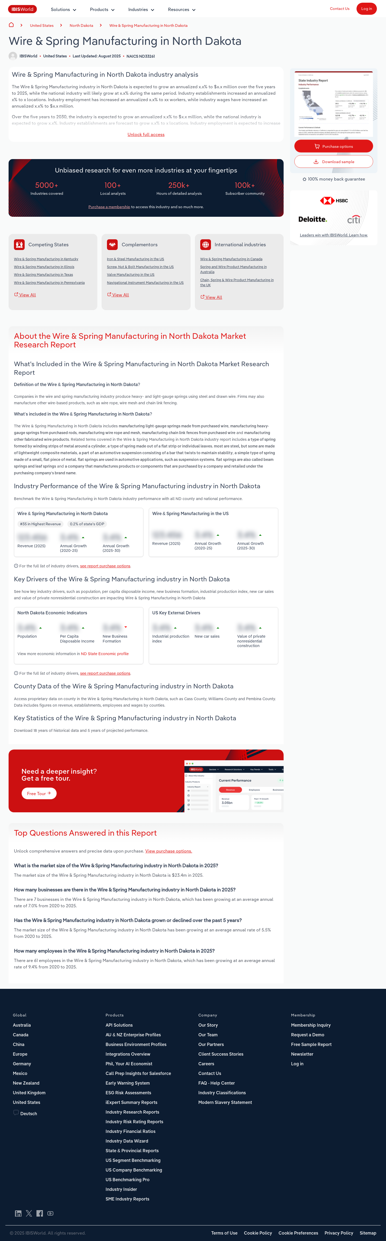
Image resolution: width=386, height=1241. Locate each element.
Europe (20, 1054)
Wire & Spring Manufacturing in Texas (43, 274)
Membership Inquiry (311, 1025)
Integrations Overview (128, 1054)
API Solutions (119, 1025)
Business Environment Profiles (136, 1045)
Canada (20, 1035)
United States (26, 1103)
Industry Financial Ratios (130, 1132)
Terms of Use (224, 1233)
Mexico (20, 1074)
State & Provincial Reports (132, 1151)
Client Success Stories (220, 1054)
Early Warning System (128, 1083)
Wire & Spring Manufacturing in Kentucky (46, 259)
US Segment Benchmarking (133, 1161)
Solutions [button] (60, 9)
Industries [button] (138, 9)
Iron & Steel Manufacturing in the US (135, 259)
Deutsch (28, 1114)
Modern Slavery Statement (225, 1103)
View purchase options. (168, 851)
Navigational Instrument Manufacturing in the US (145, 282)
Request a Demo (307, 1035)
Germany (22, 1064)
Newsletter (302, 1054)
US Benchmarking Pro (128, 1180)
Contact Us (340, 8)
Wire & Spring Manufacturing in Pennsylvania (49, 282)
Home (11, 24)
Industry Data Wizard (127, 1141)
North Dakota (81, 25)
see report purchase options (105, 565)
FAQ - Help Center (216, 1083)
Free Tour (39, 793)
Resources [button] (178, 9)
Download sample (333, 161)
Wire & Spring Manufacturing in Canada (231, 259)
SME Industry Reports (127, 1199)
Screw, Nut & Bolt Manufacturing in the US (140, 267)
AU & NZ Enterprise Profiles (133, 1035)
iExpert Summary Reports (131, 1103)
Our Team (208, 1035)
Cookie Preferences (298, 1233)
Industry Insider (121, 1190)
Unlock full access (146, 134)
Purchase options (333, 145)
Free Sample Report (311, 1045)
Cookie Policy (258, 1233)
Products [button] (99, 9)
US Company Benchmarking (134, 1170)
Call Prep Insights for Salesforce (138, 1074)
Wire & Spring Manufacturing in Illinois (44, 267)
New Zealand (26, 1083)
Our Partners (211, 1045)
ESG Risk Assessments (128, 1093)
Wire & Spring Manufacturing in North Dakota (148, 25)
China (18, 1045)
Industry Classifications (222, 1093)
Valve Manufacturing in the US (130, 274)
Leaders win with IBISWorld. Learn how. (334, 235)
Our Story (208, 1025)
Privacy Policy (339, 1233)
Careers (206, 1064)
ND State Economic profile (105, 653)
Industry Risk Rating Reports (134, 1122)
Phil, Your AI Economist (129, 1064)
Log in (366, 8)
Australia (22, 1025)
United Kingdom (29, 1093)
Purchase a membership (109, 206)
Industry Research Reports (132, 1112)
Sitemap (368, 1233)
